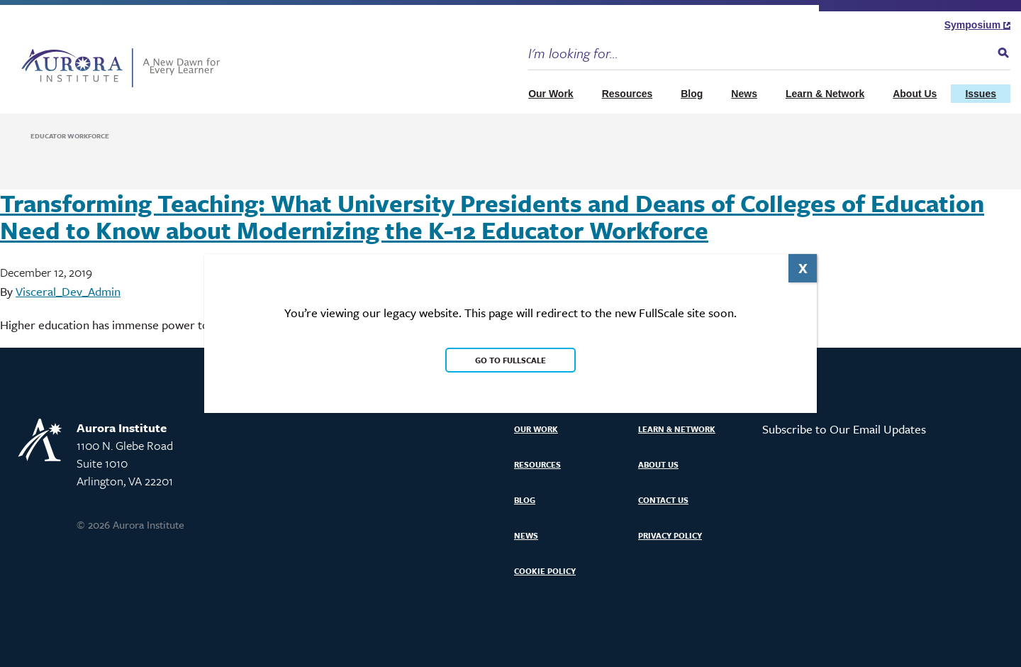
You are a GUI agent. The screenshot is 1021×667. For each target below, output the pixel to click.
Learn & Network (825, 93)
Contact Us (663, 500)
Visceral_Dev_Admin (68, 291)
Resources (627, 93)
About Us (915, 93)
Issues (980, 93)
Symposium (977, 25)
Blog (692, 93)
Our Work (551, 93)
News (744, 93)
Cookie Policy (545, 571)
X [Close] (803, 267)
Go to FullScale (510, 360)
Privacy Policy (670, 535)
